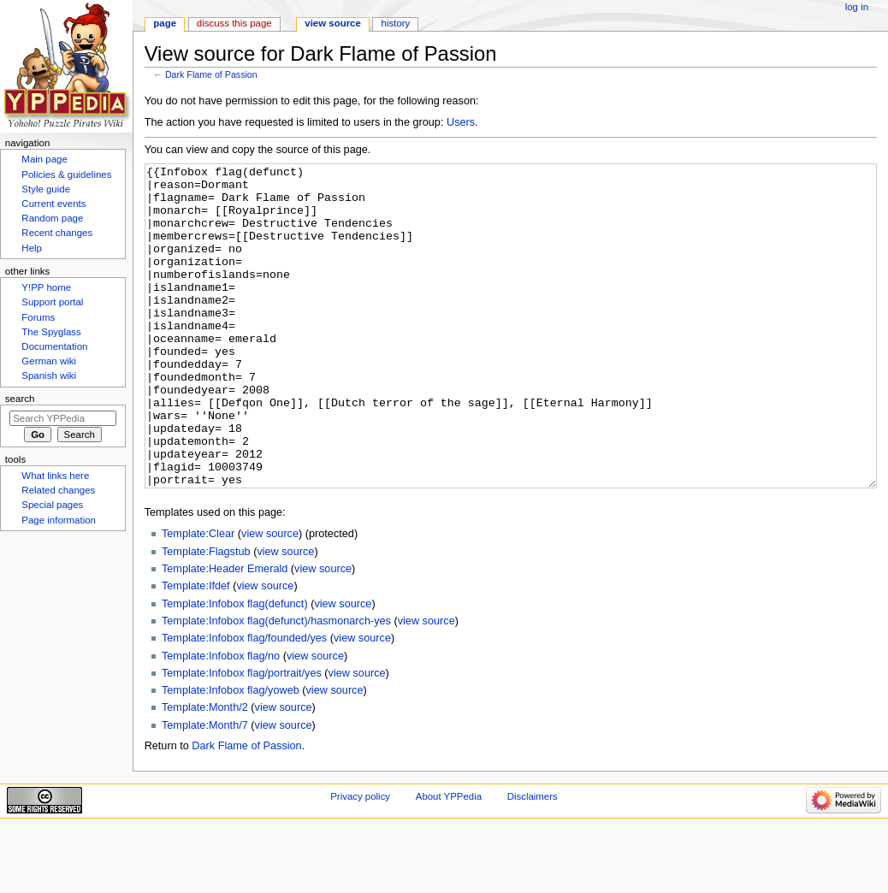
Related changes (58, 490)
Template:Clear (198, 598)
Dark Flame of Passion (211, 74)
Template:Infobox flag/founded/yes (244, 702)
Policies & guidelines (66, 174)
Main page (44, 159)
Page (164, 23)
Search (20, 398)
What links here (55, 475)
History (396, 23)
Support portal (52, 302)
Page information (58, 520)
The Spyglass (50, 332)
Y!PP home (46, 287)
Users (461, 122)
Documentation (54, 346)
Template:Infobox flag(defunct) (235, 668)
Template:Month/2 (205, 772)
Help (31, 248)
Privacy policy (360, 860)
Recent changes (56, 233)
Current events (53, 203)
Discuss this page (234, 23)
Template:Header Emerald (224, 633)
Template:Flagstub (206, 616)
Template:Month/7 (205, 789)
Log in (856, 7)
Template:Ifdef (196, 650)
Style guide (45, 189)
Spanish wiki (48, 375)
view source (270, 598)
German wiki (48, 361)
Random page (52, 218)
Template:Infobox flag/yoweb (230, 754)
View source (333, 23)
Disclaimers (532, 860)
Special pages (52, 505)
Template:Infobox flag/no (221, 720)
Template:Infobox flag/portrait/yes (242, 737)
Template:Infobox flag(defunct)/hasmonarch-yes (276, 685)
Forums (38, 317)
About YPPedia (449, 860)
